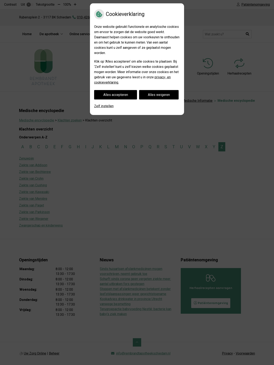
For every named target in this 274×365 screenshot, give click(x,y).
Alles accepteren (115, 95)
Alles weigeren (159, 95)
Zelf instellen (104, 106)
